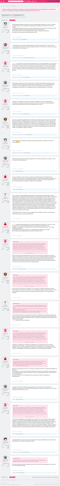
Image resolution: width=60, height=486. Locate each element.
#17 (56, 397)
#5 (56, 111)
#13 (56, 297)
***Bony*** (15, 57)
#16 (56, 381)
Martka (15, 113)
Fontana (5, 29)
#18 (56, 431)
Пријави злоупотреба (39, 484)
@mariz (14, 320)
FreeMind (5, 182)
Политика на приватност (54, 484)
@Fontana (14, 63)
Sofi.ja (5, 200)
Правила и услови (46, 484)
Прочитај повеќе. (35, 10)
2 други (26, 57)
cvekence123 (5, 50)
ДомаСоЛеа (5, 88)
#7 (56, 150)
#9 (56, 187)
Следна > (13, 20)
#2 (56, 55)
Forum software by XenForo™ (10, 484)
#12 (56, 266)
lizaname (5, 410)
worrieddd (18, 39)
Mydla (15, 268)
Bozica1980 (24, 134)
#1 (56, 37)
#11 (56, 235)
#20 (56, 470)
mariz (15, 39)
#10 (56, 218)
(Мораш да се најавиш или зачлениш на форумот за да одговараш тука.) (45, 477)
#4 (56, 93)
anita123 (5, 68)
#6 (56, 132)
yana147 (5, 106)
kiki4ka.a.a (20, 452)
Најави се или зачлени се (53, 0)
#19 (56, 449)
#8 (56, 168)
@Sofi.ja (14, 224)
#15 (56, 353)
